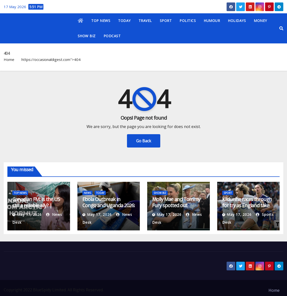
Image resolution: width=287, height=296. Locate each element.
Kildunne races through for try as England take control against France (247, 205)
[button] (281, 28)
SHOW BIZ (87, 36)
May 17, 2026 (29, 214)
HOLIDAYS (237, 20)
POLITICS (187, 20)
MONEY (260, 20)
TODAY (124, 20)
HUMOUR (212, 20)
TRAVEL (145, 20)
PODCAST (112, 36)
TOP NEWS (100, 20)
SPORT (166, 20)
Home (9, 59)
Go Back (143, 141)
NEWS (87, 193)
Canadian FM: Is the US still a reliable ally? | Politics (36, 205)
